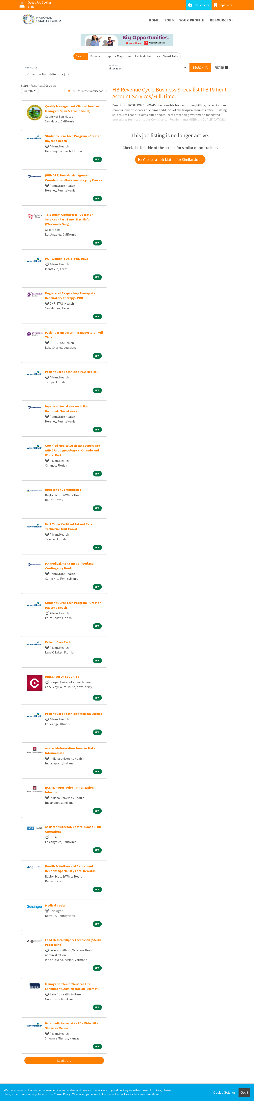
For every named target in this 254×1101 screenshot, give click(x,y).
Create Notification (90, 91)
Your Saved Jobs (167, 56)
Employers (223, 4)
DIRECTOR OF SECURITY (62, 677)
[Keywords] (64, 67)
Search (80, 56)
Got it (244, 1092)
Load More (64, 1061)
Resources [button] (220, 20)
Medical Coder (55, 905)
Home (154, 20)
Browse (95, 56)
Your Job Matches (140, 56)
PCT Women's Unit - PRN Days (66, 259)
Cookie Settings (224, 1092)
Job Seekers (198, 4)
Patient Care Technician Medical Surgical (74, 714)
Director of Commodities (63, 490)
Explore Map (114, 56)
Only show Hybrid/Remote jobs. (48, 74)
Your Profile (192, 20)
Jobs (169, 20)
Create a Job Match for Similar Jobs (170, 159)
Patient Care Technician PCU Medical (71, 372)
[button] (221, 67)
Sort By (28, 91)
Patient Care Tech (58, 642)
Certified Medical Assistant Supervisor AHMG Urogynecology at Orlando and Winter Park (72, 450)
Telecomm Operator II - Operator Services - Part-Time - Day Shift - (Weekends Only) (69, 219)
